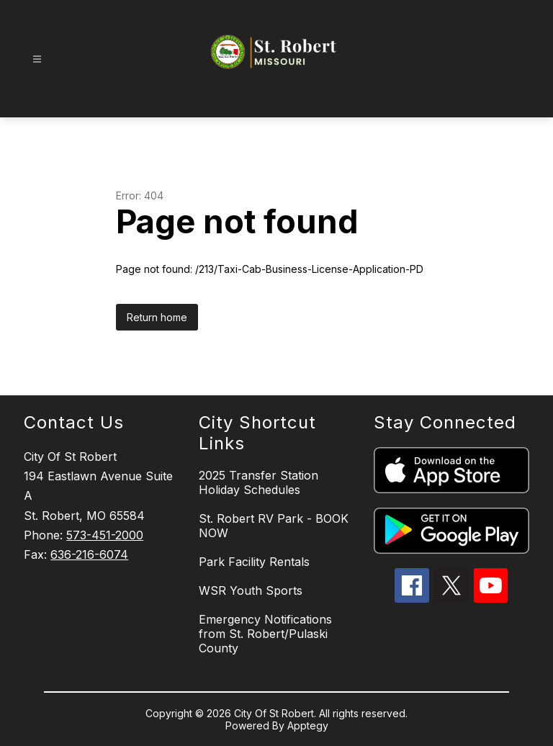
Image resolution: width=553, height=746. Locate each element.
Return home (157, 317)
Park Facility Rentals (254, 561)
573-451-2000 (104, 535)
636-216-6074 (89, 554)
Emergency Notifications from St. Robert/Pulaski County (265, 633)
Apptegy (307, 725)
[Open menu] (37, 59)
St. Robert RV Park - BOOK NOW (274, 525)
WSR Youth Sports (250, 590)
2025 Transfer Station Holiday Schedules (258, 482)
